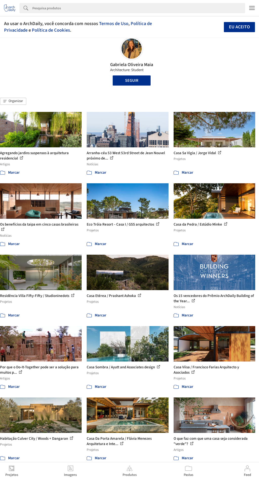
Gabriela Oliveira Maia (131, 65)
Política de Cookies (51, 30)
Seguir (131, 80)
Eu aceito (239, 27)
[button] (13, 101)
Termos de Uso (113, 23)
